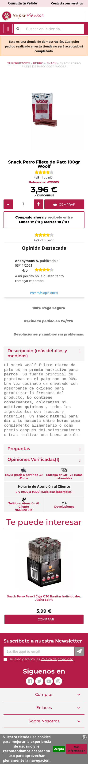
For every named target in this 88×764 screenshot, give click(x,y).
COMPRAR (67, 204)
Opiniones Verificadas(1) (33, 459)
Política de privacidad (57, 659)
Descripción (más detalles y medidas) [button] (37, 353)
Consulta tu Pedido (22, 3)
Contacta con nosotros (67, 3)
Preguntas (19, 448)
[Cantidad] (23, 204)
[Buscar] (49, 29)
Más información (76, 749)
